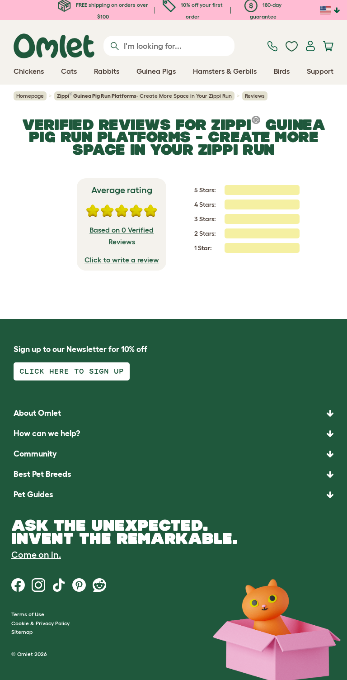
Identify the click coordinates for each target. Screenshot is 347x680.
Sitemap (22, 632)
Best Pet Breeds (42, 474)
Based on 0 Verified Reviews (121, 236)
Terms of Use (27, 614)
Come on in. (36, 555)
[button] (173, 495)
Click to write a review (121, 260)
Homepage (30, 96)
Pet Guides (33, 494)
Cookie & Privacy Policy (40, 623)
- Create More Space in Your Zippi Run (144, 95)
